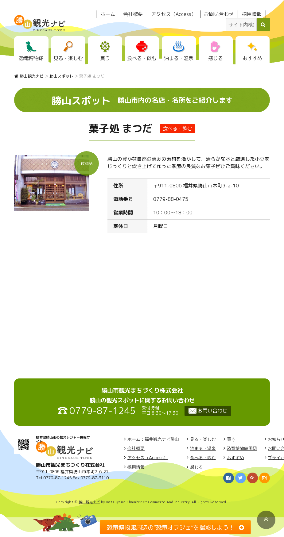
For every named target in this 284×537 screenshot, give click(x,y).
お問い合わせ (219, 14)
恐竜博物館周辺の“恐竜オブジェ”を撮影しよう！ (170, 527)
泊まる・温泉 (178, 58)
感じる (215, 58)
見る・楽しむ (68, 58)
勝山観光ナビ (89, 502)
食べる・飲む (142, 58)
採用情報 (252, 14)
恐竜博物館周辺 (242, 448)
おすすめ (252, 58)
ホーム (107, 14)
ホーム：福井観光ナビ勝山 (153, 439)
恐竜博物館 (31, 58)
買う (105, 58)
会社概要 (133, 14)
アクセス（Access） (173, 14)
